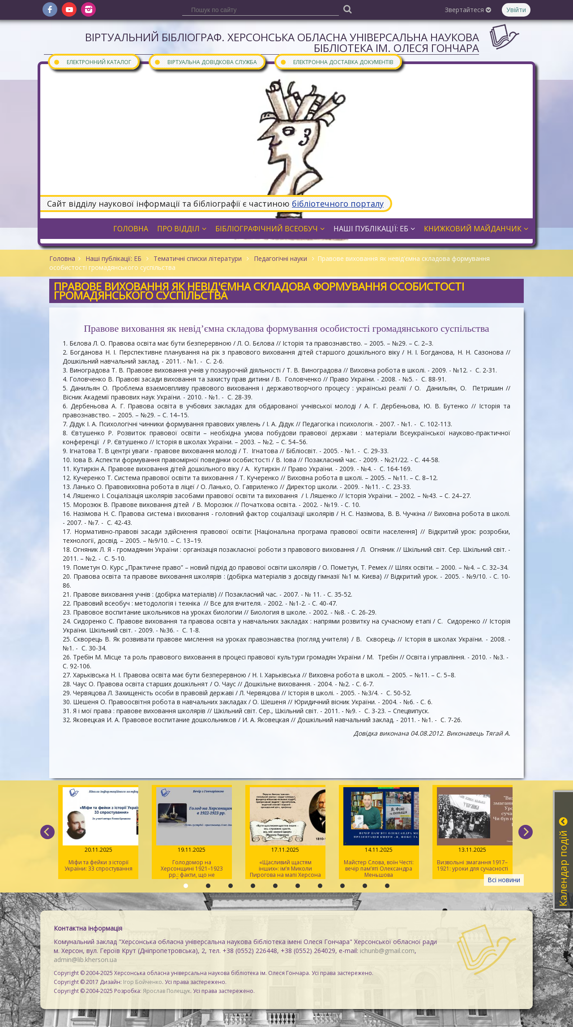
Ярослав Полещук (166, 991)
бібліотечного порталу (338, 203)
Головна (130, 229)
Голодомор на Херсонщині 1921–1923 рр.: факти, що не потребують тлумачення (191, 833)
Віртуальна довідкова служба (205, 61)
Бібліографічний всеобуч (270, 229)
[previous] (47, 832)
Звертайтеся (468, 9)
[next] (525, 832)
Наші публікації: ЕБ (374, 229)
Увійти (516, 9)
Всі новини (503, 879)
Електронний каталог (92, 61)
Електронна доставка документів (336, 61)
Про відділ (181, 229)
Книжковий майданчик (476, 229)
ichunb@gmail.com (387, 950)
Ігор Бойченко (142, 982)
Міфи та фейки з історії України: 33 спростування (98, 829)
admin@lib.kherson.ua (85, 959)
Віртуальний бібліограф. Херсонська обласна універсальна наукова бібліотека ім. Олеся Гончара (282, 42)
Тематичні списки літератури (198, 258)
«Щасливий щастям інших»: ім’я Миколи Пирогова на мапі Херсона (285, 833)
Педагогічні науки (280, 258)
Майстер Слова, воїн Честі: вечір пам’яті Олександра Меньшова (379, 833)
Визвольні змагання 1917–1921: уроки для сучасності (472, 829)
